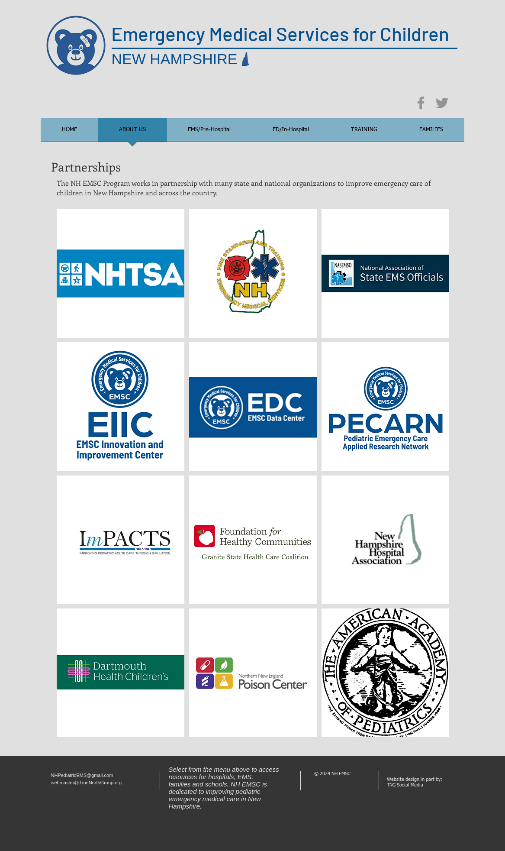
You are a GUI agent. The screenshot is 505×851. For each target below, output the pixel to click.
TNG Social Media (405, 785)
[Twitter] (442, 102)
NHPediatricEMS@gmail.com (82, 775)
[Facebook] (420, 102)
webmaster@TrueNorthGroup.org (86, 782)
